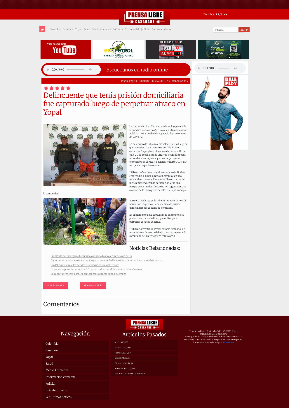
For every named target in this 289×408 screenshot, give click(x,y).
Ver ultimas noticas (59, 397)
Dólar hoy (208, 14)
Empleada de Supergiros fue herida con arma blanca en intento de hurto (91, 255)
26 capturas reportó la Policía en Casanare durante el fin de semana (88, 273)
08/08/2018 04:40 (160, 80)
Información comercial (126, 29)
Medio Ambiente (101, 29)
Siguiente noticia (93, 285)
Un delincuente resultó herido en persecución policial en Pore (85, 264)
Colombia (55, 29)
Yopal (78, 29)
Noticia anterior (55, 285)
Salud (87, 29)
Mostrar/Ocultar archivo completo (130, 373)
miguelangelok (129, 80)
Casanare (68, 29)
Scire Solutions (227, 342)
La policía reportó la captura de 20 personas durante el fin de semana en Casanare (96, 269)
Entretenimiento (161, 29)
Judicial (145, 29)
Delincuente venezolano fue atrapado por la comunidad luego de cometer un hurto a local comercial (106, 260)
